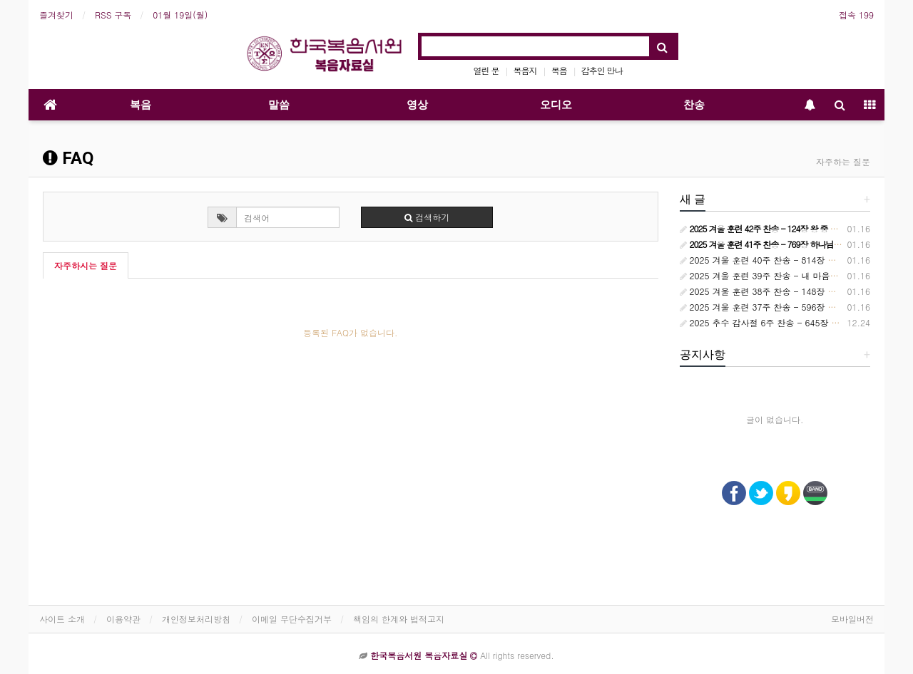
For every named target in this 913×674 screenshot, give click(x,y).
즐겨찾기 (56, 15)
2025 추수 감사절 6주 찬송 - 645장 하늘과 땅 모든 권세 (794, 322)
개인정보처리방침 (196, 619)
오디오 (556, 104)
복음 (559, 70)
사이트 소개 (62, 619)
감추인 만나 (602, 70)
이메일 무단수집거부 (292, 619)
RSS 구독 (113, 15)
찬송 (694, 104)
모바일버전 (852, 619)
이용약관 (123, 619)
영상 (417, 104)
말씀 (279, 104)
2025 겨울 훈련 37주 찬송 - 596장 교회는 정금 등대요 (791, 307)
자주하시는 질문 (85, 265)
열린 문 (486, 70)
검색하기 (426, 217)
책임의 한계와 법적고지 (398, 619)
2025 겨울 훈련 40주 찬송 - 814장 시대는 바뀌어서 (785, 260)
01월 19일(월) (180, 15)
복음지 (525, 70)
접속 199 (856, 15)
